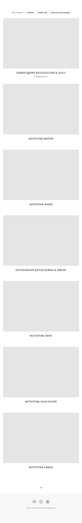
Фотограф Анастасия (41, 401)
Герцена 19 (50, 508)
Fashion (30, 12)
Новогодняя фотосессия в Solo (41, 73)
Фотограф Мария (41, 138)
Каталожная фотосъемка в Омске (41, 270)
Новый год (42, 12)
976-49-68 (41, 508)
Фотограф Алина (41, 467)
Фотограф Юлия (41, 204)
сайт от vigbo (41, 516)
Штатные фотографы (60, 12)
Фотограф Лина (41, 336)
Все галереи (17, 12)
